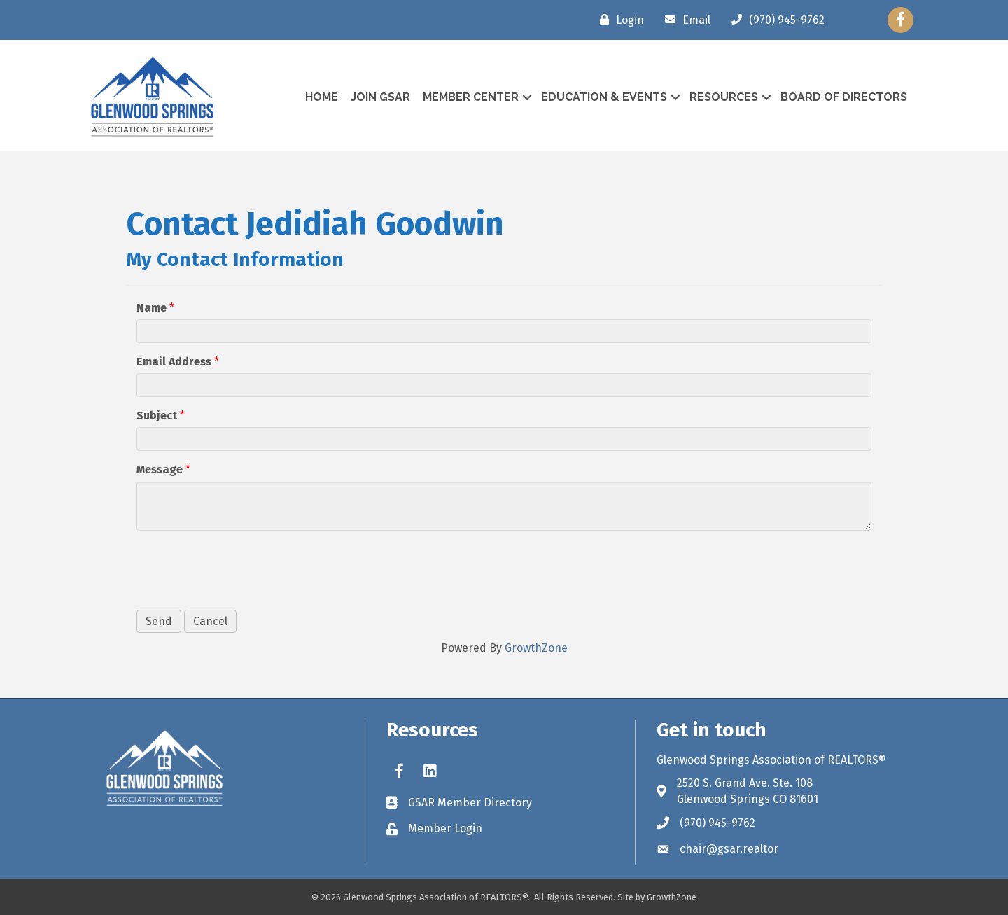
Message (159, 469)
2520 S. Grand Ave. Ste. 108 (745, 783)
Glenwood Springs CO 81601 (747, 799)
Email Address (173, 361)
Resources (724, 97)
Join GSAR (380, 97)
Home (321, 97)
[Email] (684, 19)
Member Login (445, 828)
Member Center (471, 97)
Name (151, 307)
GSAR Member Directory (470, 802)
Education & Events (604, 97)
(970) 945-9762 (717, 823)
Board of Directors (843, 97)
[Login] (618, 19)
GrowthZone (536, 648)
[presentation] (242, 568)
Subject (156, 415)
